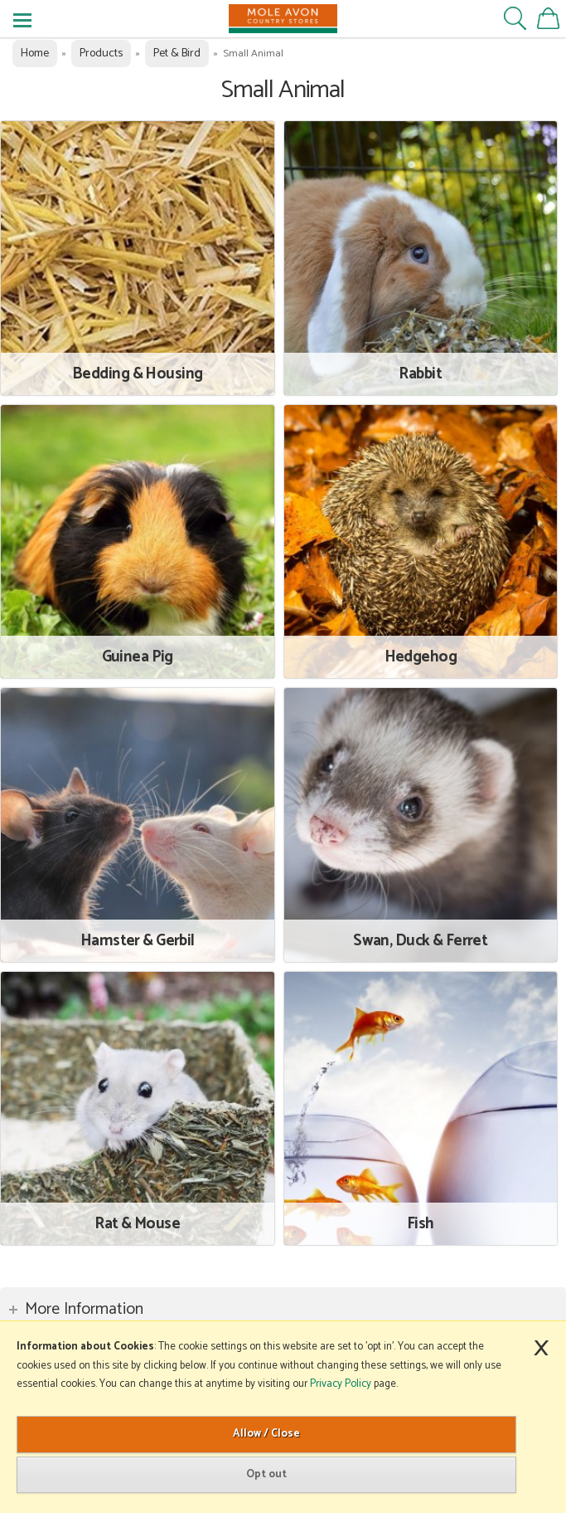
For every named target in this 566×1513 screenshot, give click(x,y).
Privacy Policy (340, 1384)
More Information (84, 1309)
